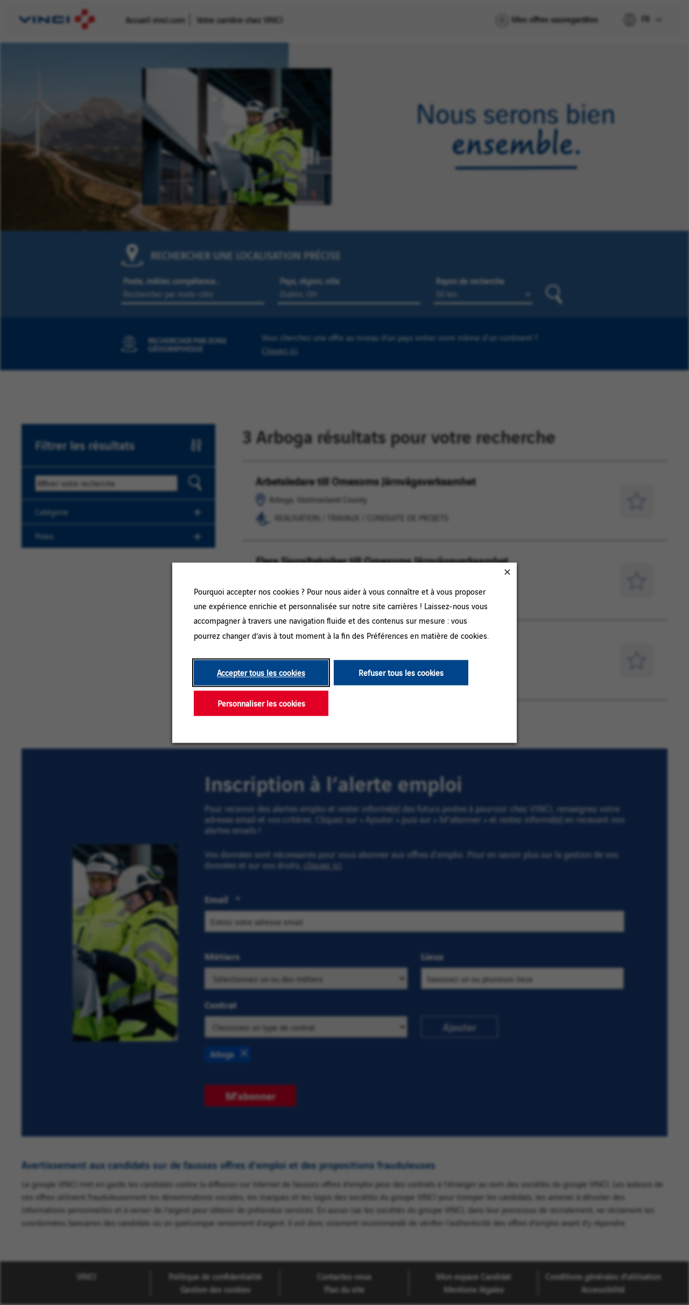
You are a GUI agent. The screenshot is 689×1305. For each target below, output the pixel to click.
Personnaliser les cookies (261, 703)
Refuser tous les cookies (401, 672)
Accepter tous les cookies (261, 672)
